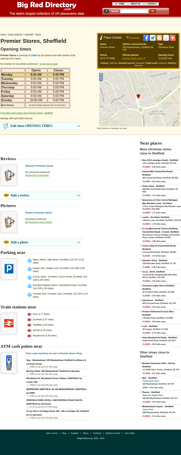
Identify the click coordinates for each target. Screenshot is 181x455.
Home (3, 34)
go (152, 11)
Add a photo (19, 242)
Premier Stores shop (132, 58)
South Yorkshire (15, 34)
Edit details (134, 38)
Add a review (20, 195)
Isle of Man (130, 433)
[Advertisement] (90, 24)
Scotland (97, 433)
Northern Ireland (113, 433)
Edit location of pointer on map (112, 128)
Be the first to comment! (37, 175)
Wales (85, 433)
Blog (64, 433)
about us (135, 4)
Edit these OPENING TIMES (31, 126)
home (121, 4)
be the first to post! (49, 64)
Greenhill (29, 34)
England (74, 433)
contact (151, 4)
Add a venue (52, 433)
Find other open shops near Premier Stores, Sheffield (27, 113)
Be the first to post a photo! (38, 222)
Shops (38, 34)
